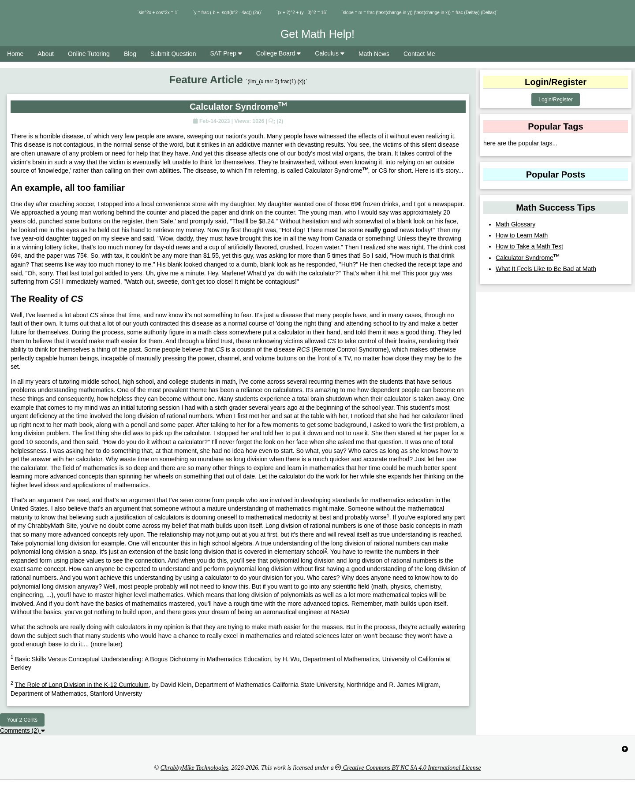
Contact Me (419, 53)
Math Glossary (515, 224)
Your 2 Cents (22, 720)
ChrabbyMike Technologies (194, 767)
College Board (278, 53)
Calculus (329, 53)
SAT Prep (226, 53)
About (45, 53)
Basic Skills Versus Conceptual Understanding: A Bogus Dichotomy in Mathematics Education (143, 659)
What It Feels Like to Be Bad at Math (546, 268)
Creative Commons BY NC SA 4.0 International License (408, 767)
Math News (374, 53)
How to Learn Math (522, 235)
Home (15, 53)
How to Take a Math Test (529, 246)
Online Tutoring (89, 53)
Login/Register (555, 99)
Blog (130, 53)
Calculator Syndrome (527, 257)
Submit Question (173, 53)
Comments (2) (22, 730)
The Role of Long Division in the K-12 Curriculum (81, 684)
